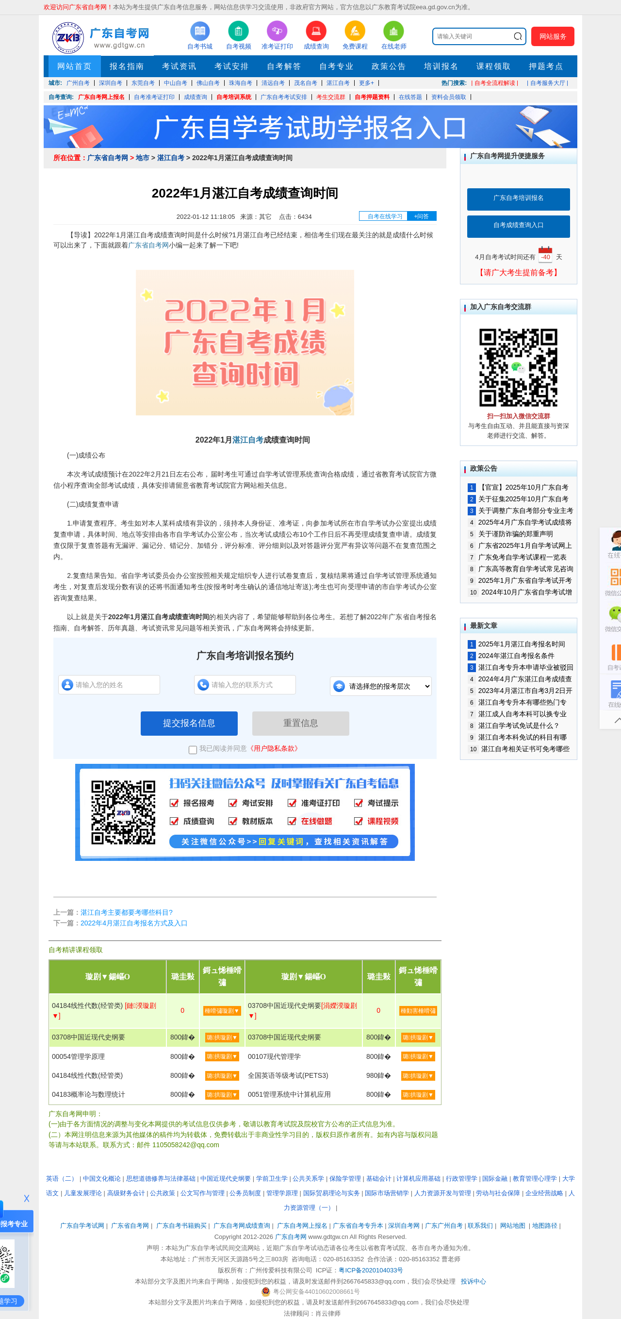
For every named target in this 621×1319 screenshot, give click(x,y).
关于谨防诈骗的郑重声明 (510, 534)
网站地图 (512, 1225)
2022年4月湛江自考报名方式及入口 (134, 923)
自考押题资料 (372, 97)
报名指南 (127, 66)
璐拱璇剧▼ (222, 1037)
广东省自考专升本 (358, 1225)
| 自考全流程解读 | (494, 83)
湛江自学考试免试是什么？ (514, 725)
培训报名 (441, 66)
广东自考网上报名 (101, 97)
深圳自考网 (404, 1225)
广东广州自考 (444, 1225)
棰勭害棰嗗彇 (418, 1010)
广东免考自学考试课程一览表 (517, 557)
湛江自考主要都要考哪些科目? (127, 912)
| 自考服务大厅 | (547, 83)
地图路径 (545, 1225)
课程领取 (493, 66)
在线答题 (410, 97)
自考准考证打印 (154, 97)
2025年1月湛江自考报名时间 (516, 644)
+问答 (421, 216)
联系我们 (480, 1225)
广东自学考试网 (82, 1225)
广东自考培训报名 (518, 197)
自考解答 (284, 66)
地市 (142, 158)
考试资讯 (179, 66)
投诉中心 (473, 1281)
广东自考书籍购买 (181, 1225)
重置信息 (300, 723)
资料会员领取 (448, 97)
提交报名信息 (189, 723)
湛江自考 (170, 158)
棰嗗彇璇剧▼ (222, 1010)
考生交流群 (330, 97)
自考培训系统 (233, 97)
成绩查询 (195, 97)
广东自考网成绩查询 (241, 1225)
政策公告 (389, 66)
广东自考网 (291, 1236)
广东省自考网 (107, 158)
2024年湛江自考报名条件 (511, 656)
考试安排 (231, 66)
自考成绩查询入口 (518, 225)
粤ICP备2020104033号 (371, 1270)
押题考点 (546, 66)
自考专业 (336, 66)
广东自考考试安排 (284, 97)
